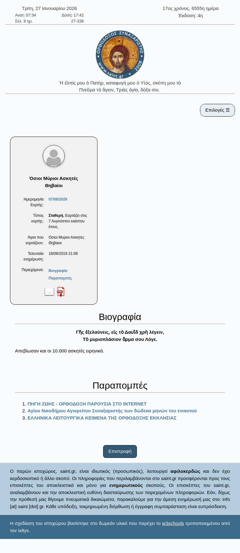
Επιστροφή (120, 451)
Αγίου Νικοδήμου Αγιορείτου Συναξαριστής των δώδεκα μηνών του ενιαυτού (112, 410)
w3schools (173, 523)
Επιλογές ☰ (217, 110)
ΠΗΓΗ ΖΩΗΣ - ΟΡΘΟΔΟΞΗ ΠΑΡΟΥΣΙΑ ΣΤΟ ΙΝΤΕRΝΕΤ (87, 403)
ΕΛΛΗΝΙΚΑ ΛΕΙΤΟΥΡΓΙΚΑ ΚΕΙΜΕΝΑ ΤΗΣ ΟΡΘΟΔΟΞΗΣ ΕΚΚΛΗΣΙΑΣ (102, 417)
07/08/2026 (57, 199)
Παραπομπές (60, 278)
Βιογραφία (57, 271)
